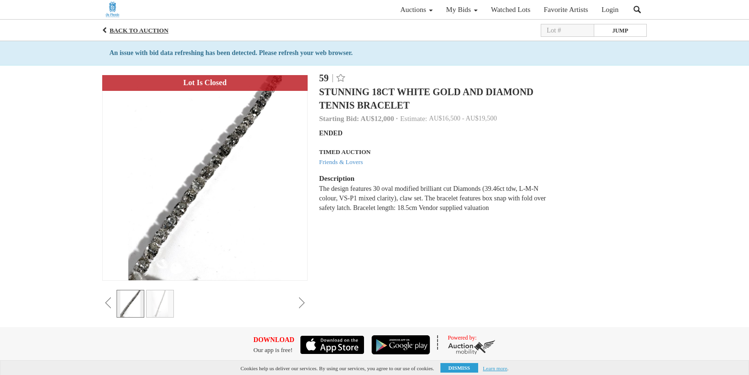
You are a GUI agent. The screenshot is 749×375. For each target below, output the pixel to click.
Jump (620, 30)
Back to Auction (139, 30)
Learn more (495, 368)
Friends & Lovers (341, 161)
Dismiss (459, 368)
